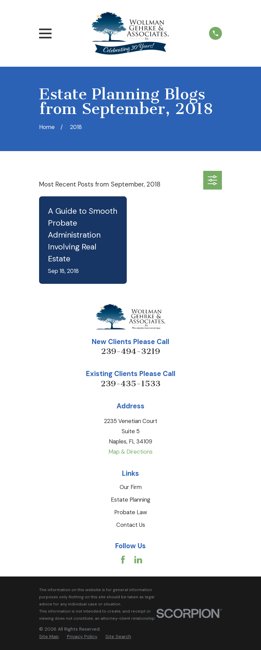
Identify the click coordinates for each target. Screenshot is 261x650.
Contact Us (130, 525)
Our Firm (131, 487)
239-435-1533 (130, 383)
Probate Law (130, 512)
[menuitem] (49, 636)
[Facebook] (123, 560)
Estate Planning (130, 499)
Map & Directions (130, 451)
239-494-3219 (130, 351)
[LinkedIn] (138, 560)
